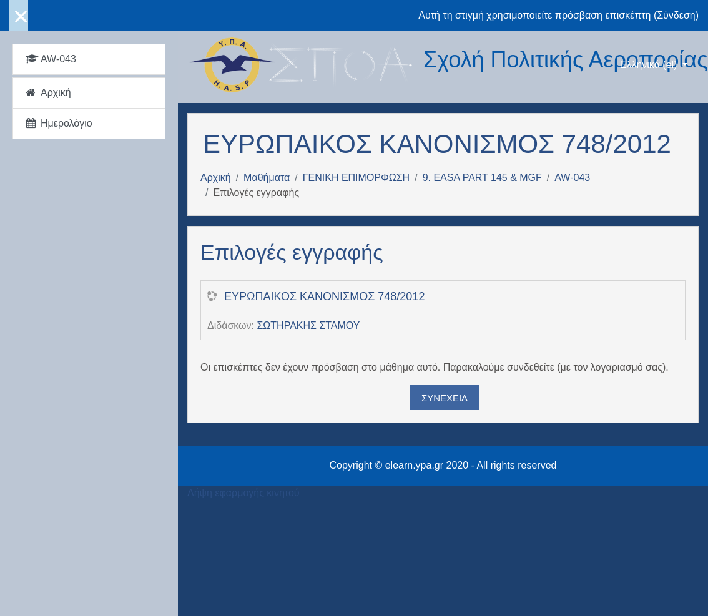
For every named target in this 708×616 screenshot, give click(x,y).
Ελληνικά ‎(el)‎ (650, 64)
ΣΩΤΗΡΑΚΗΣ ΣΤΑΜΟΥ (308, 325)
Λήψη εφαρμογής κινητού (243, 492)
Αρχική (215, 177)
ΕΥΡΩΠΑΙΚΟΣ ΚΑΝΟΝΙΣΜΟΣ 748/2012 (324, 296)
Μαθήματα (266, 177)
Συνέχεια (444, 398)
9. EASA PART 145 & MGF (482, 177)
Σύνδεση (676, 15)
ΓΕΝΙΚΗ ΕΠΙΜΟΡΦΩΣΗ (356, 177)
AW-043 (572, 177)
